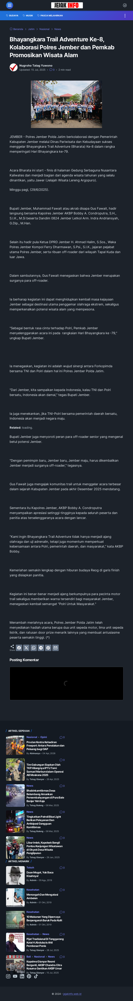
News (29, 785)
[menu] (9, 5)
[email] (55, 647)
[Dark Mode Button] (125, 5)
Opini (43, 736)
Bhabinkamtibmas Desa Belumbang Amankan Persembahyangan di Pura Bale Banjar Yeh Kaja (45, 796)
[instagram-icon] (8, 976)
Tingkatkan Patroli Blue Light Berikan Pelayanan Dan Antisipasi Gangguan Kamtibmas (43, 822)
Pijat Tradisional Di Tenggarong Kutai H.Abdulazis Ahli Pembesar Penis (45, 942)
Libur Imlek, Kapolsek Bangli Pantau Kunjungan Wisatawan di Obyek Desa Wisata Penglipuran (44, 848)
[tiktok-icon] (36, 976)
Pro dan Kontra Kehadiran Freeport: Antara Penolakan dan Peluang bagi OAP (45, 745)
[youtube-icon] (15, 976)
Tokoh (30, 867)
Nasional (31, 736)
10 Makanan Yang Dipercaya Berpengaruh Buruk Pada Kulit (44, 918)
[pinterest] (48, 647)
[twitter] (26, 647)
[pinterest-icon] (29, 976)
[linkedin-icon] (22, 976)
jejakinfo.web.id (72, 993)
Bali (28, 956)
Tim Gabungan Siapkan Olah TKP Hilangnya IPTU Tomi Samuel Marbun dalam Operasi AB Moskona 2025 (44, 770)
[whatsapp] (33, 647)
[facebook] (19, 647)
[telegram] (41, 647)
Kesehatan (32, 889)
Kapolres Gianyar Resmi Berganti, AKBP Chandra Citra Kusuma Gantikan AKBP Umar (44, 965)
